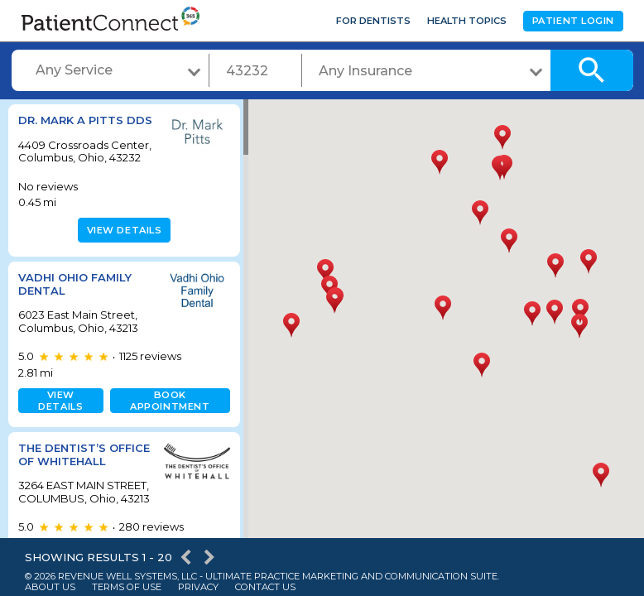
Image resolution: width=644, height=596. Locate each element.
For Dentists (373, 20)
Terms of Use (126, 587)
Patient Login (573, 20)
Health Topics (467, 20)
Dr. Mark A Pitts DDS (70, 126)
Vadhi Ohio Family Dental (75, 309)
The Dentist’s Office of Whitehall (62, 486)
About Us (50, 587)
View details (122, 256)
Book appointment (166, 426)
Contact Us (265, 587)
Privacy (198, 587)
